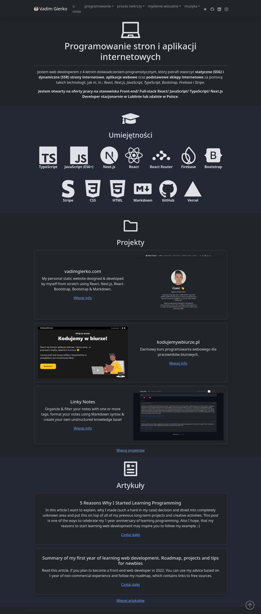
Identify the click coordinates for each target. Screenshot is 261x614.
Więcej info (83, 297)
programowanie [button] (97, 6)
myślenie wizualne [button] (163, 6)
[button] (205, 8)
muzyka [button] (190, 6)
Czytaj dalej (130, 534)
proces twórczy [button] (129, 6)
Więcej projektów (130, 450)
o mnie (77, 9)
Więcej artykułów (130, 600)
